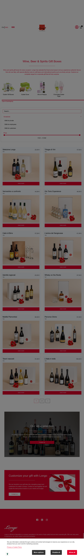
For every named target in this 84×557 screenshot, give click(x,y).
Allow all (72, 552)
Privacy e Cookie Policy (14, 547)
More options (37, 552)
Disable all (55, 552)
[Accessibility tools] (7, 554)
